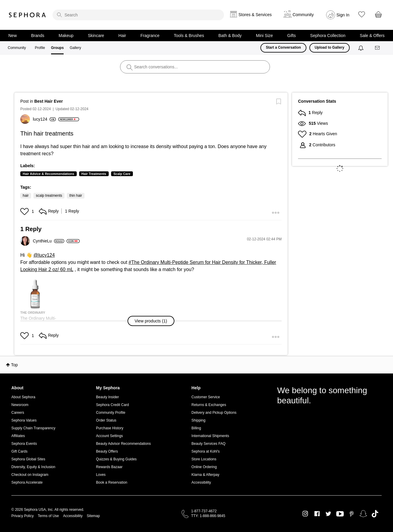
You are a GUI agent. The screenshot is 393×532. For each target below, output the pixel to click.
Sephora (27, 15)
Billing (196, 428)
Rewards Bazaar (109, 467)
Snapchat (363, 514)
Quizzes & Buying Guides (116, 459)
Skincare (96, 35)
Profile (40, 48)
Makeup (66, 35)
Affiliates (18, 436)
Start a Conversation (283, 47)
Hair (122, 35)
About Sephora (23, 397)
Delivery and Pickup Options (214, 412)
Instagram (305, 514)
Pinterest (351, 514)
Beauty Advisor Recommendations (123, 444)
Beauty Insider (107, 397)
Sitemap (93, 516)
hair (26, 195)
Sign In (343, 15)
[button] (25, 211)
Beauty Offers (107, 451)
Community (17, 48)
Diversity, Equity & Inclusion (33, 467)
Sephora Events (24, 444)
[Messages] (378, 48)
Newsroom (19, 405)
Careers (17, 412)
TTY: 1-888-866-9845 (208, 516)
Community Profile (110, 412)
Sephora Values (24, 420)
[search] (138, 15)
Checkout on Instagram (29, 475)
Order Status (106, 420)
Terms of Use (48, 516)
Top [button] (14, 364)
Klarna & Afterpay (205, 475)
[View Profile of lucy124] (44, 119)
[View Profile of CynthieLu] (48, 241)
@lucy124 (44, 255)
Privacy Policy (22, 516)
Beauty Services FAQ (208, 444)
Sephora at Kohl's (205, 451)
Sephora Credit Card (112, 405)
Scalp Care (122, 174)
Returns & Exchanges (208, 405)
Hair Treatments (94, 174)
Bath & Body (230, 35)
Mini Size (264, 35)
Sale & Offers (372, 35)
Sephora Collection (328, 35)
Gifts (291, 35)
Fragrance (149, 35)
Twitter (328, 514)
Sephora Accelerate (27, 482)
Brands (37, 35)
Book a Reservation (112, 482)
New (12, 35)
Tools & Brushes (189, 35)
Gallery (75, 48)
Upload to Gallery (329, 47)
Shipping (198, 420)
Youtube (340, 514)
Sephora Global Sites (28, 459)
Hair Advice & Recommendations (48, 174)
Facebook (317, 514)
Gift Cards (19, 451)
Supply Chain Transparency (33, 428)
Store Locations (203, 459)
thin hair (75, 195)
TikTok (375, 514)
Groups (57, 48)
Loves (101, 475)
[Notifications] (361, 47)
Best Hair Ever (48, 101)
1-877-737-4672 (204, 511)
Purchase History (109, 428)
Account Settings (109, 436)
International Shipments (210, 436)
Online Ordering (204, 467)
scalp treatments (49, 195)
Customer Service (205, 397)
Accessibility (201, 482)
